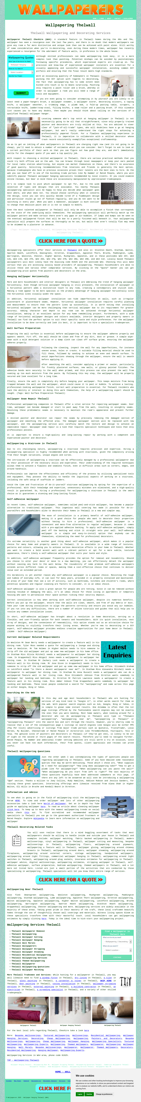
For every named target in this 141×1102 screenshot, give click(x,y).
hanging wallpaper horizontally (109, 291)
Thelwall (72, 250)
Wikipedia (39, 818)
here (43, 807)
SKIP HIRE (106, 981)
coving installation (64, 984)
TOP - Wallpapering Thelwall (23, 1060)
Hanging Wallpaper (48, 1050)
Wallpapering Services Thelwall (34, 925)
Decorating (37, 1038)
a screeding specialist (50, 990)
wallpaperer (56, 158)
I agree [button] (80, 1094)
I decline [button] (89, 1094)
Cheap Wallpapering (58, 1038)
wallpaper (12, 42)
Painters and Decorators (107, 1038)
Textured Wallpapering (56, 1035)
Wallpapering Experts (36, 1044)
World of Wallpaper (55, 804)
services (119, 871)
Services (62, 1081)
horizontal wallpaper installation (82, 302)
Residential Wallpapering (105, 1035)
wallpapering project (111, 919)
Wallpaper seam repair (42, 427)
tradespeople (14, 993)
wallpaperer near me (65, 669)
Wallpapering (81, 1038)
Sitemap (9, 1081)
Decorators (127, 1047)
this (26, 812)
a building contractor (83, 987)
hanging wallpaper (98, 119)
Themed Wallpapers (78, 1044)
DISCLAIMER (128, 18)
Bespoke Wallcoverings (28, 1035)
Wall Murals (25, 1047)
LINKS (101, 18)
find (17, 895)
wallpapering (94, 56)
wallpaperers (14, 262)
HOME (95, 18)
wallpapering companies (36, 404)
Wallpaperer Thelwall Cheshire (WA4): (29, 39)
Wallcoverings (80, 1035)
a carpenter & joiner (69, 981)
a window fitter (49, 978)
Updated (26, 1081)
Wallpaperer (97, 1044)
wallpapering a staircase (63, 449)
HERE (17, 801)
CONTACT (117, 18)
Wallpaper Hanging (78, 1041)
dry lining (81, 978)
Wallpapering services (87, 907)
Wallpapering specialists (21, 250)
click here (13, 810)
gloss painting (28, 981)
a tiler (108, 978)
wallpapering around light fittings (28, 856)
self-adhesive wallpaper (87, 541)
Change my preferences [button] (104, 1094)
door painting (27, 984)
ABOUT (109, 18)
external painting (44, 987)
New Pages (17, 1081)
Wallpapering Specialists (106, 1041)
